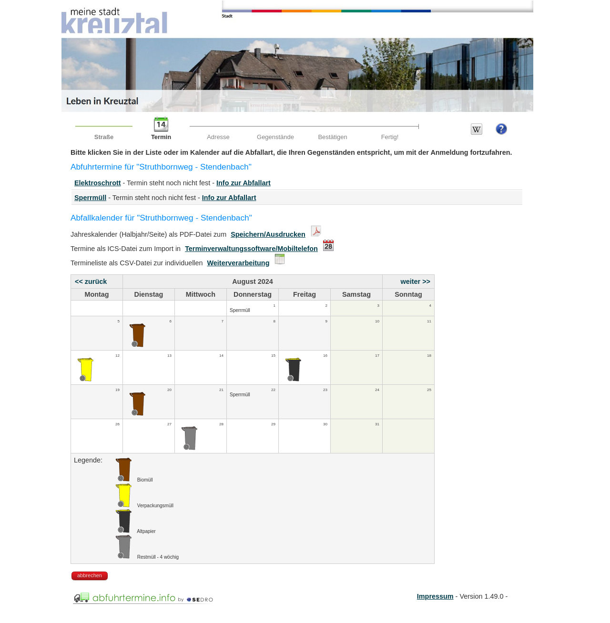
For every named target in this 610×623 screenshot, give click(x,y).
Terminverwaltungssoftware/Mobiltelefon (251, 248)
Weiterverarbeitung (238, 263)
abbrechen (89, 575)
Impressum (435, 596)
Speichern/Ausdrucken (268, 234)
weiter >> (415, 281)
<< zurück (91, 281)
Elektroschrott (97, 183)
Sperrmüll (90, 197)
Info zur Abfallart (243, 183)
